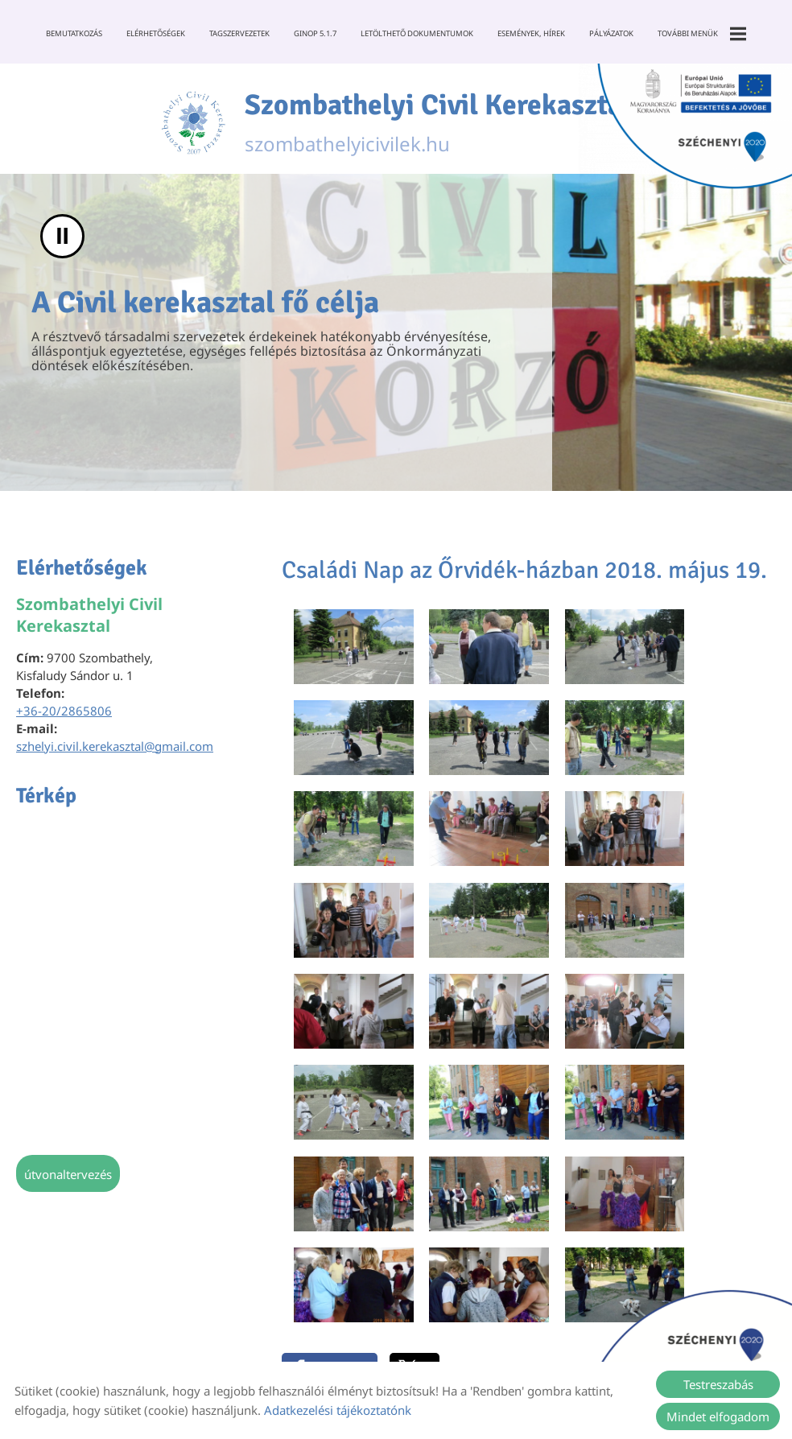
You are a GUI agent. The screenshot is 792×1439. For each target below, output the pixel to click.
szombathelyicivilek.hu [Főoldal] (438, 123)
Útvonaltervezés (68, 1175)
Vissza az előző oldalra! (381, 1217)
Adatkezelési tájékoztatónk (337, 1410)
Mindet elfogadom (717, 1416)
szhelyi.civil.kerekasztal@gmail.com (114, 747)
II (62, 237)
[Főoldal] (193, 123)
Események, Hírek (531, 33)
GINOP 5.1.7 (315, 33)
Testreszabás (718, 1384)
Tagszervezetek (239, 33)
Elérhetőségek (155, 33)
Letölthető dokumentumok (417, 33)
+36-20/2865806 (64, 711)
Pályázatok (611, 33)
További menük (702, 34)
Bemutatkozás (74, 33)
